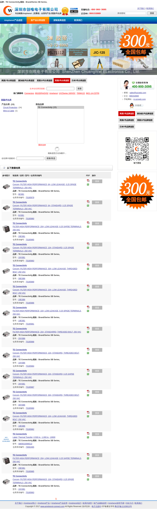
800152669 (134, 96)
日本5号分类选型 (79, 80)
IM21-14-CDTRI (92, 93)
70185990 (30, 408)
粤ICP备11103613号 (123, 506)
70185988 (30, 342)
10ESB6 (21, 426)
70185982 (30, 429)
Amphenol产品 (44, 503)
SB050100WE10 (25, 444)
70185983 (30, 261)
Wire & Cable (8, 111)
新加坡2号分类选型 (26, 80)
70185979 (30, 197)
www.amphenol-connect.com (52, 506)
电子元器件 (96, 506)
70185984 (30, 366)
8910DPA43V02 (41, 93)
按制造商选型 (59, 20)
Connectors (29, 93)
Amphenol (53, 93)
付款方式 (129, 503)
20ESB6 (21, 300)
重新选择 (42, 145)
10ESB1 (21, 321)
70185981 (30, 324)
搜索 (97, 181)
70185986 (30, 303)
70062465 (30, 447)
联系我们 (150, 8)
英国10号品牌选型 (144, 120)
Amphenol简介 (30, 503)
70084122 (81, 93)
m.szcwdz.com (139, 99)
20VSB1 (21, 384)
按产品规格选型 (100, 503)
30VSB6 (21, 405)
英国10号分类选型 (44, 80)
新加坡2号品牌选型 (145, 114)
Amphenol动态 (75, 503)
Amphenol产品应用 (59, 503)
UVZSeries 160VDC (67, 93)
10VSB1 (21, 257)
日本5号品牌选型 (127, 127)
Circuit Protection (10, 107)
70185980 (30, 219)
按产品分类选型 (38, 20)
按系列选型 (87, 503)
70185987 (30, 387)
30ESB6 (21, 278)
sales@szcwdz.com (138, 93)
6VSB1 (21, 215)
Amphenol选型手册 (116, 503)
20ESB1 (21, 236)
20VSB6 (21, 338)
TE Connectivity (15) (60, 107)
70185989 (30, 282)
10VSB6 (21, 363)
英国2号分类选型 (62, 80)
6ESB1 (21, 194)
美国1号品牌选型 (127, 114)
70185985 (30, 240)
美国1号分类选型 (8, 80)
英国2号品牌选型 (127, 120)
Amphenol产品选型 (13, 20)
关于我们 (141, 8)
